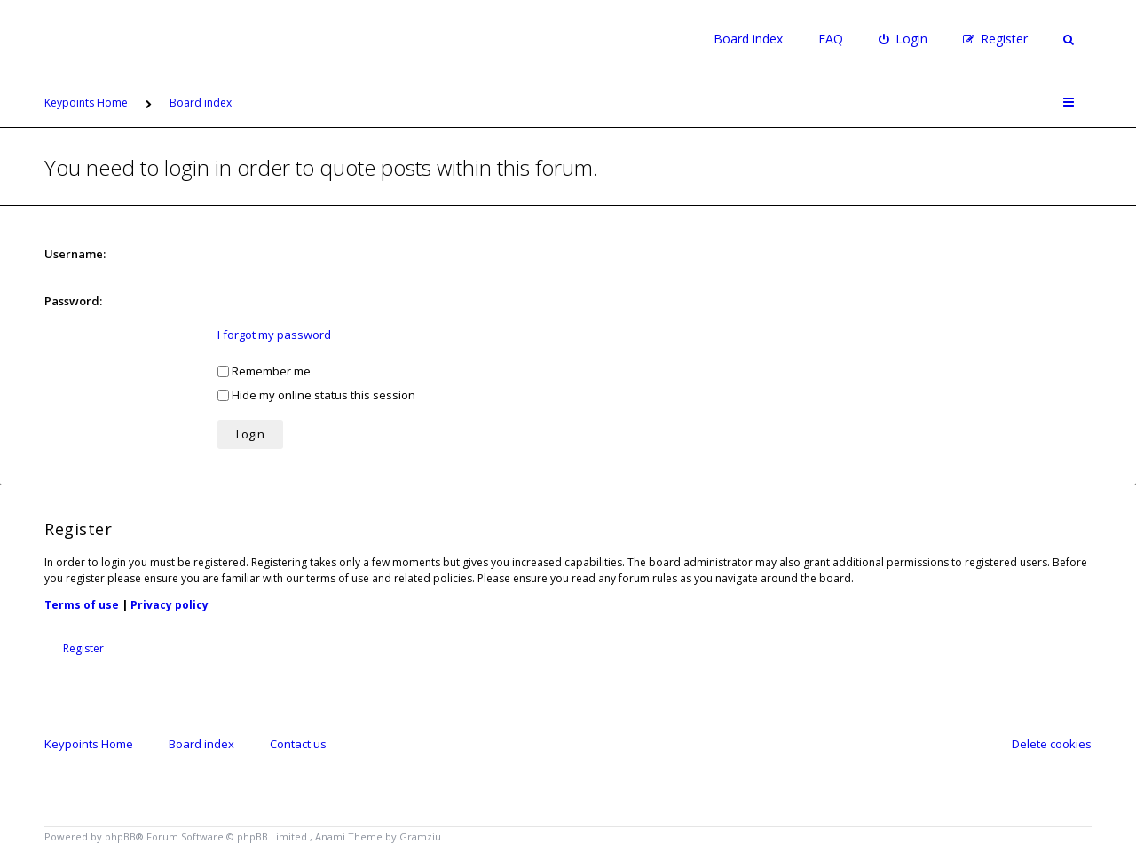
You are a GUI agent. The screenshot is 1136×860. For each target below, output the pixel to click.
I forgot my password (274, 335)
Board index (748, 38)
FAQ (830, 38)
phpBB (120, 836)
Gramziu (420, 836)
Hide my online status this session (316, 395)
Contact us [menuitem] (298, 744)
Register (83, 648)
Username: (75, 254)
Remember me (264, 371)
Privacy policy (169, 604)
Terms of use (81, 604)
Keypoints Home (88, 744)
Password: (73, 301)
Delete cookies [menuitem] (1052, 744)
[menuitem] (903, 39)
